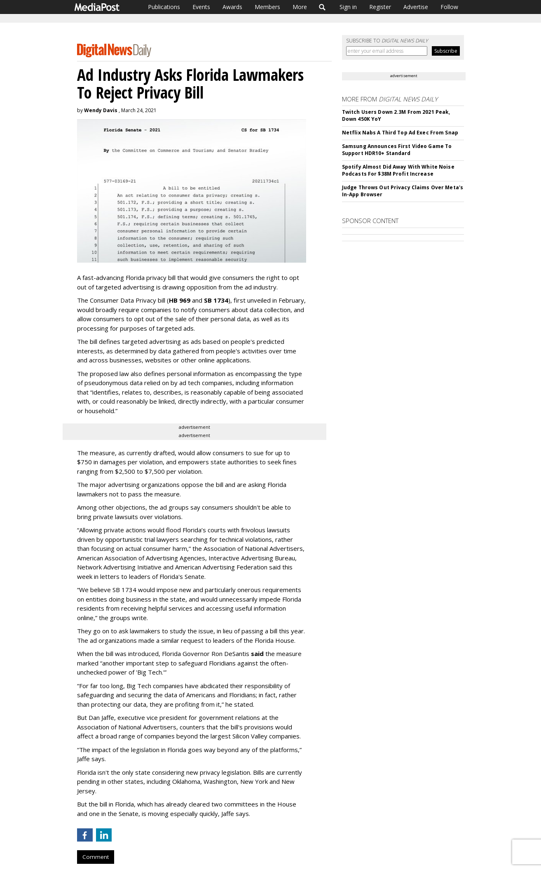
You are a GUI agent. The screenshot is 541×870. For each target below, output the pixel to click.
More (300, 7)
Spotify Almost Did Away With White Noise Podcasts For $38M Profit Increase (398, 170)
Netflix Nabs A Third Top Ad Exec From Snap (400, 132)
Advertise (415, 7)
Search (322, 7)
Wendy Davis (100, 110)
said (257, 653)
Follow (449, 7)
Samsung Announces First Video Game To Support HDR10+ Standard (397, 150)
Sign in (348, 7)
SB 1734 (216, 300)
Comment (95, 857)
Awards (232, 7)
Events (201, 7)
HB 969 (179, 300)
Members (267, 7)
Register (380, 7)
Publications (164, 7)
